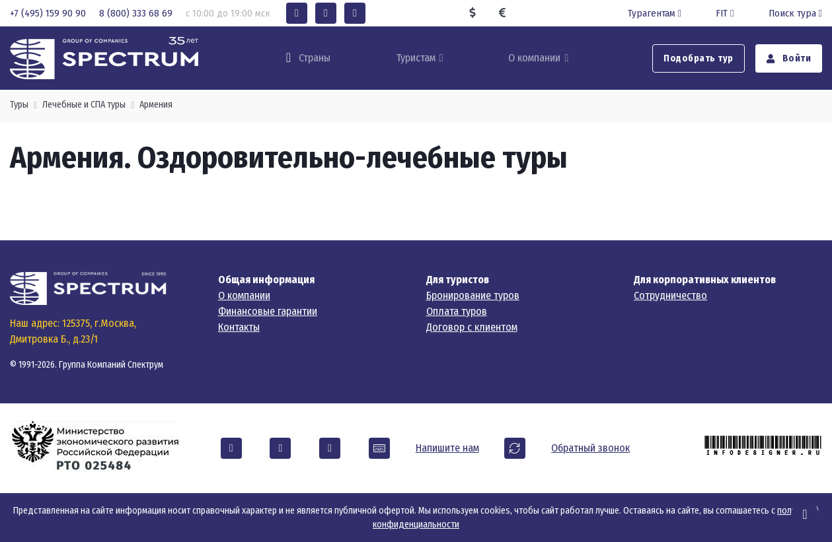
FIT (726, 13)
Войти (789, 58)
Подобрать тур (698, 58)
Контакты (239, 327)
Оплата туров (456, 311)
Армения (155, 104)
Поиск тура (795, 13)
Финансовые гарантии (267, 311)
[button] (296, 13)
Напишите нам (447, 448)
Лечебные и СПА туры (84, 104)
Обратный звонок (590, 448)
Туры (19, 104)
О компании (534, 57)
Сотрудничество (670, 295)
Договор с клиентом (471, 327)
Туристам (415, 57)
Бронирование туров (472, 295)
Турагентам (656, 13)
